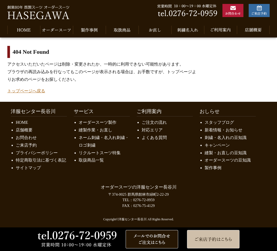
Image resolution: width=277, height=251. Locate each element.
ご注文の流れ (154, 122)
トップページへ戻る (26, 91)
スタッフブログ (219, 122)
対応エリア (152, 130)
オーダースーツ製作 (97, 122)
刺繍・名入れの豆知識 (226, 137)
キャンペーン (217, 145)
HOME (22, 122)
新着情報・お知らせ (223, 130)
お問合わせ (26, 137)
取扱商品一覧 (91, 160)
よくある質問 (154, 137)
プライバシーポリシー (37, 153)
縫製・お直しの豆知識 (226, 153)
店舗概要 (24, 130)
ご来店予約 (26, 145)
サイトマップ (28, 167)
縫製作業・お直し (95, 130)
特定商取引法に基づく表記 (41, 160)
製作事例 (213, 167)
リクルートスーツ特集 (100, 153)
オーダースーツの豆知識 (228, 160)
